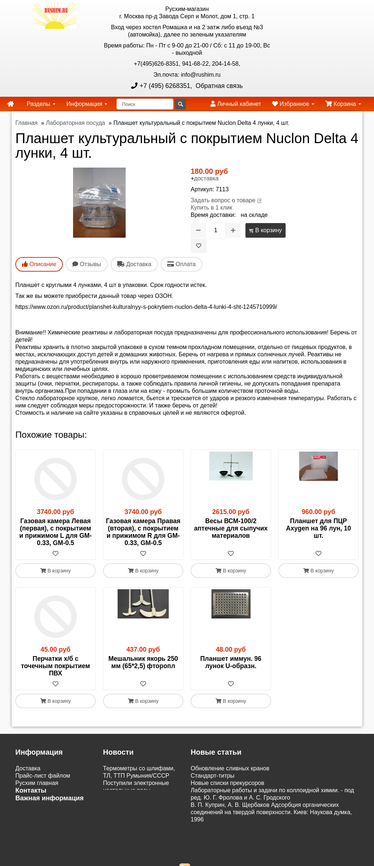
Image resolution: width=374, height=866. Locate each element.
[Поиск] (145, 104)
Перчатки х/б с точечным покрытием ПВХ (55, 666)
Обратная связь (218, 85)
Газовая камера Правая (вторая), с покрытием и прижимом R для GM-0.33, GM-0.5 (143, 532)
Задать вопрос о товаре (223, 200)
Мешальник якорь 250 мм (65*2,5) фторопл (143, 662)
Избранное (293, 104)
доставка (206, 178)
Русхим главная (36, 783)
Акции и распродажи (43, 828)
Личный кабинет (235, 104)
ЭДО (21, 813)
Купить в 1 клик (211, 207)
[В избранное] (199, 245)
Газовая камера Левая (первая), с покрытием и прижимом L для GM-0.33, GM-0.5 (55, 532)
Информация (86, 104)
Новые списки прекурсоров (227, 783)
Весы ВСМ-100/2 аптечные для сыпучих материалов (230, 528)
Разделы (41, 104)
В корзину (265, 230)
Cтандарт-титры (212, 776)
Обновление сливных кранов (230, 768)
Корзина (343, 104)
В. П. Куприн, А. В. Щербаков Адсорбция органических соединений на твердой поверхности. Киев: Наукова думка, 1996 (271, 812)
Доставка (28, 768)
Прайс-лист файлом (42, 776)
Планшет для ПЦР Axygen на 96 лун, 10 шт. (318, 528)
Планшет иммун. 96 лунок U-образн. (230, 662)
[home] (10, 104)
